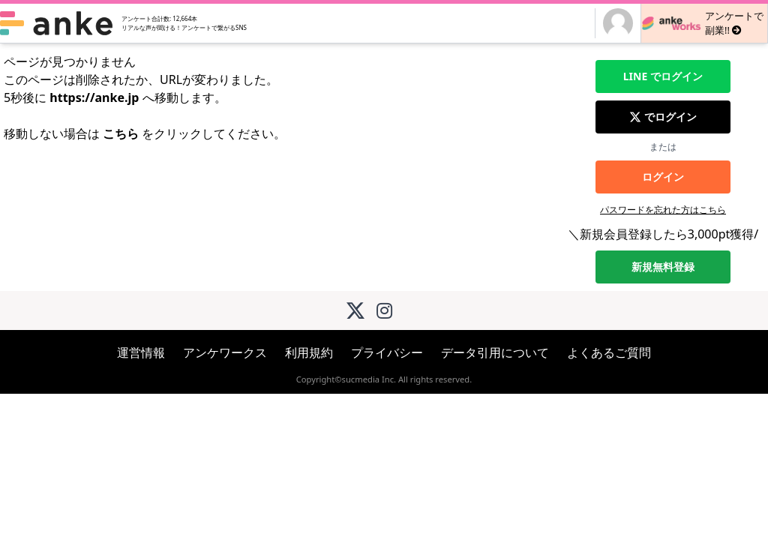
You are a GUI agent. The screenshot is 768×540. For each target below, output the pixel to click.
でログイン (663, 76)
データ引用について (495, 352)
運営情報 (141, 352)
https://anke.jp (94, 97)
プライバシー (387, 352)
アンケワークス (225, 352)
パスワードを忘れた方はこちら (663, 209)
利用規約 (309, 352)
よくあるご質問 (609, 352)
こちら (121, 133)
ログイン (663, 177)
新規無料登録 (663, 267)
